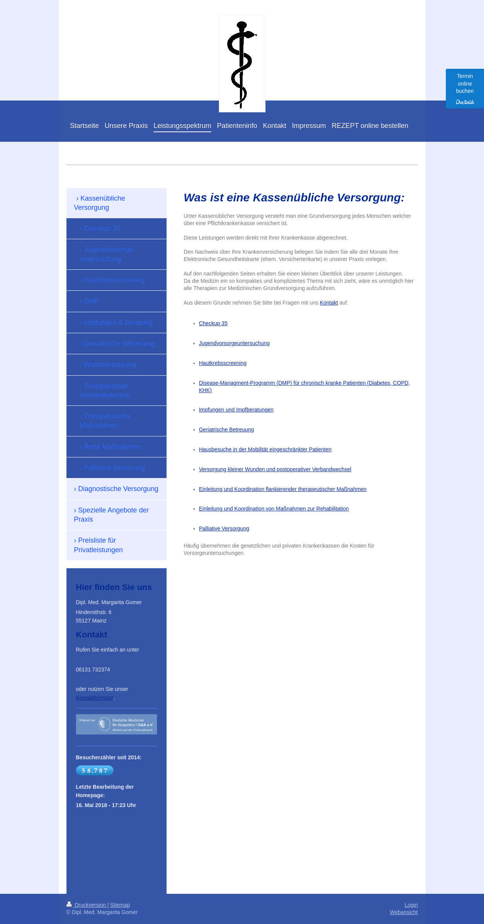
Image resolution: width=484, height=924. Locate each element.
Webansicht (404, 912)
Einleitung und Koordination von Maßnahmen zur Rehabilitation (274, 509)
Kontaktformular (94, 698)
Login (411, 905)
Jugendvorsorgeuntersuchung (234, 343)
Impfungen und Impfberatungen (236, 410)
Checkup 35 (213, 323)
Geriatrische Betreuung (226, 429)
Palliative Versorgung (224, 528)
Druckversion (86, 905)
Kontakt (329, 303)
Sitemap (120, 905)
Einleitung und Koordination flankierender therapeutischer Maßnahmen (283, 489)
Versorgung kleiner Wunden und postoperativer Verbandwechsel (275, 469)
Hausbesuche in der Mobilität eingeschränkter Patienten (265, 449)
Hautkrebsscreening (223, 363)
